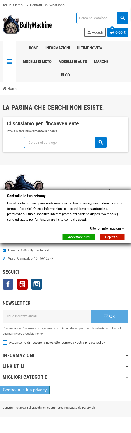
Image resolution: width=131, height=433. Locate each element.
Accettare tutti (78, 237)
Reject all (112, 237)
